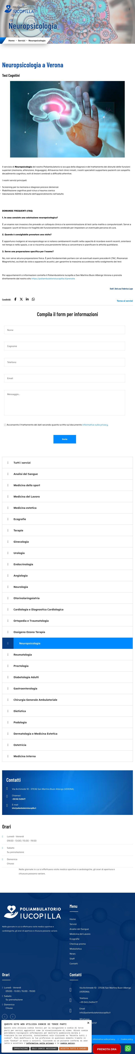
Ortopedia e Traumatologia (31, 620)
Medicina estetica (25, 508)
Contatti (74, 963)
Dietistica (20, 711)
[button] (15, 299)
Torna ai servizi (125, 301)
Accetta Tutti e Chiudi (74, 1048)
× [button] (88, 1023)
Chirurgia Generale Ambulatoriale (35, 699)
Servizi (21, 40)
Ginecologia (21, 541)
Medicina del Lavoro (27, 496)
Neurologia (21, 587)
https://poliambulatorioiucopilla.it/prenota (53, 278)
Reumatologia (23, 654)
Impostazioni (21, 1048)
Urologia (19, 553)
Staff (72, 958)
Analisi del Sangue (26, 474)
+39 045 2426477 (88, 1002)
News (73, 953)
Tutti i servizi (22, 462)
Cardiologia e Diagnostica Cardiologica (38, 609)
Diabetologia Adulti (26, 677)
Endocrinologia (23, 564)
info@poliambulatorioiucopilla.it (95, 1012)
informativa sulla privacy (95, 425)
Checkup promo (78, 944)
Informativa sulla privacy (104, 1039)
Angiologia (21, 575)
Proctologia (21, 666)
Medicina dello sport (27, 485)
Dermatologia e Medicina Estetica (35, 733)
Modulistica (76, 949)
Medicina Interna (25, 756)
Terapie (18, 530)
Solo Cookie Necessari (44, 1048)
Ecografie (20, 519)
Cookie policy (127, 1039)
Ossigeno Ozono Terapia (29, 632)
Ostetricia (20, 745)
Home (11, 40)
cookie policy (67, 1043)
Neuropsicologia (29, 643)
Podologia (20, 722)
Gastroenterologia (25, 688)
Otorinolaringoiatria (27, 598)
